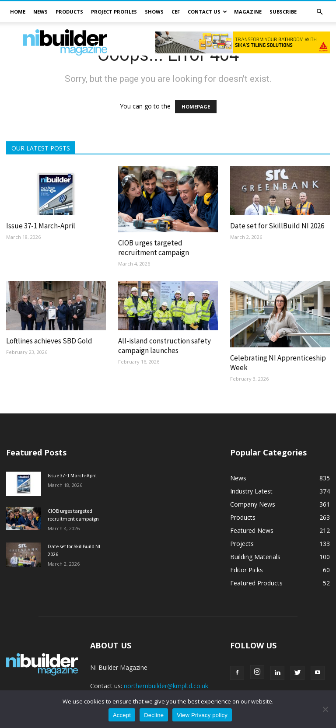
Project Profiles (114, 11)
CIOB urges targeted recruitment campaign (153, 247)
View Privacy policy (202, 715)
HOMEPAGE (196, 106)
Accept (122, 715)
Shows (154, 11)
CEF (176, 11)
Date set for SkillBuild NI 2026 (277, 226)
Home (17, 11)
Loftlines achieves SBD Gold (49, 341)
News (40, 11)
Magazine (248, 11)
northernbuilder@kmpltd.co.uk (166, 686)
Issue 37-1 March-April (40, 226)
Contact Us (207, 11)
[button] (319, 12)
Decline (154, 715)
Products (69, 11)
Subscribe (283, 11)
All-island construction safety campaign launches (164, 345)
